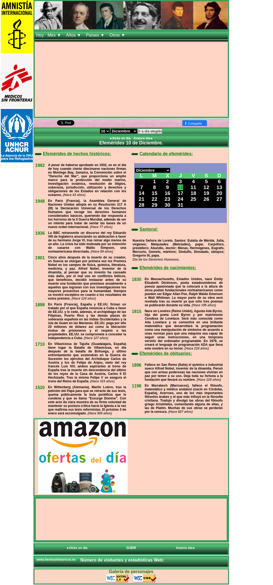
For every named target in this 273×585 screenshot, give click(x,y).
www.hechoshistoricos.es (56, 560)
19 (206, 193)
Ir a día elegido (150, 131)
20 (219, 193)
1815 (136, 311)
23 (167, 199)
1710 (40, 344)
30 (167, 205)
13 (219, 187)
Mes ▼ (54, 35)
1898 (40, 305)
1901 (40, 258)
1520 (40, 387)
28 (141, 205)
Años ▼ (74, 35)
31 (180, 205)
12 (206, 187)
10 (180, 187)
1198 (136, 386)
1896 (136, 365)
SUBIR (131, 548)
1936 (40, 233)
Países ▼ (96, 35)
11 (193, 187)
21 (141, 199)
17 (180, 193)
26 (206, 199)
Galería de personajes (131, 571)
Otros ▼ (117, 35)
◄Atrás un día (120, 138)
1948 (40, 201)
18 (193, 193)
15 (154, 193)
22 (154, 199)
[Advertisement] (131, 79)
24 (180, 199)
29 (154, 205)
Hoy (40, 35)
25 (193, 199)
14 (141, 193)
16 (167, 193)
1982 (40, 165)
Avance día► (144, 138)
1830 (136, 279)
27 (219, 199)
